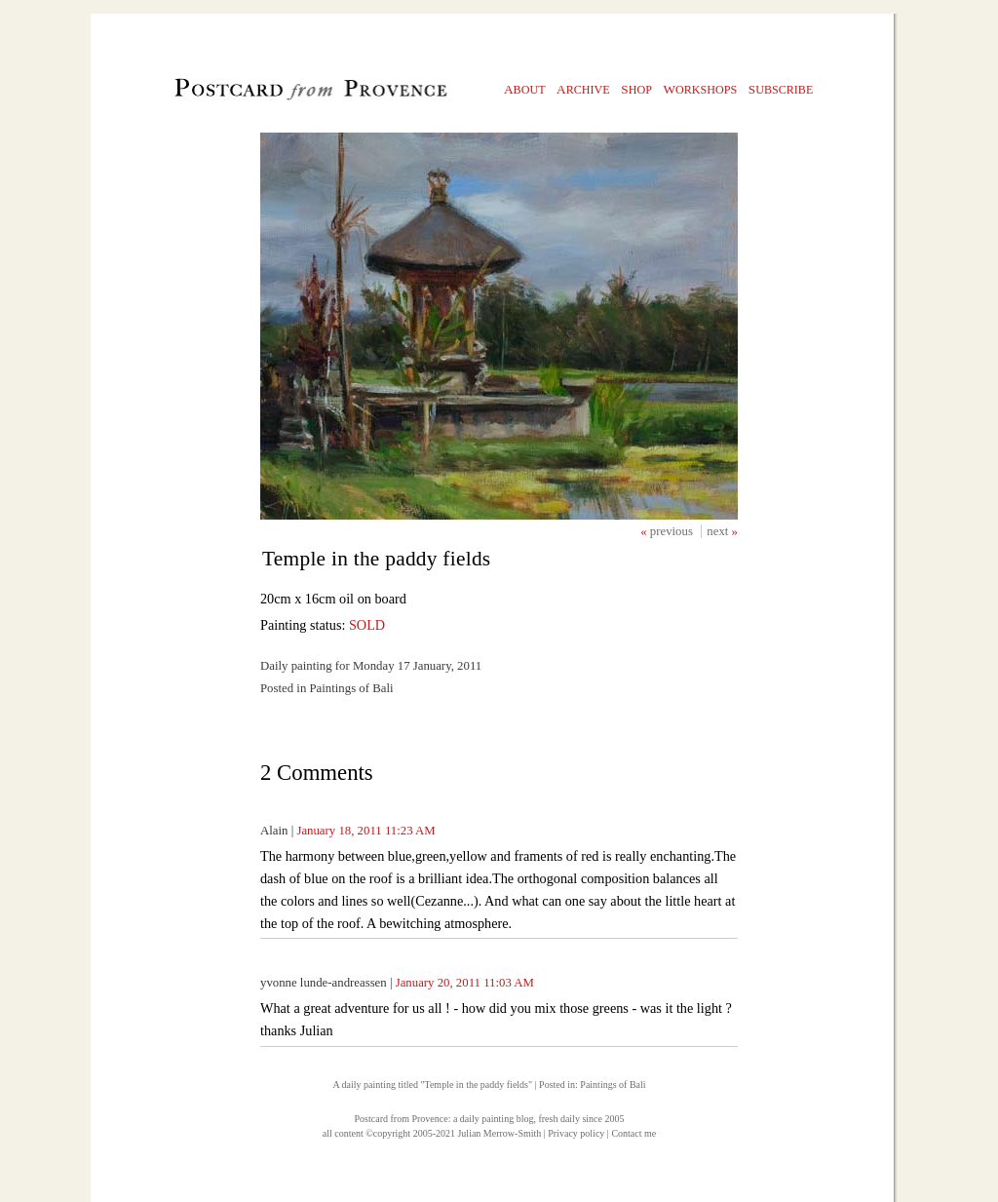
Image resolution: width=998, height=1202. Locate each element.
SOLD (367, 625)
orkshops (700, 89)
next (719, 531)
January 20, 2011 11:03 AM (465, 982)
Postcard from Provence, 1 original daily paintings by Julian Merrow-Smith (278, 93)
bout (525, 89)
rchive (583, 89)
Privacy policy (576, 1133)
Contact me (633, 1133)
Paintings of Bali (612, 1084)
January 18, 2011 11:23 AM (365, 830)
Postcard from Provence (401, 1118)
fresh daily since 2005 (581, 1118)
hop (636, 89)
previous (673, 531)
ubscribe (781, 89)
